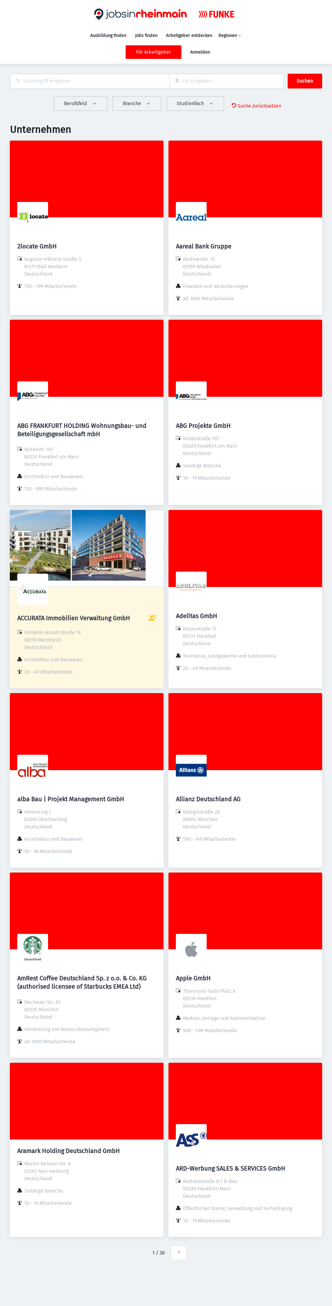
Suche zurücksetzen (256, 106)
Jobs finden (146, 35)
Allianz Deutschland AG (208, 799)
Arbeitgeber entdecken (189, 35)
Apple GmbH (193, 978)
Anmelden (200, 52)
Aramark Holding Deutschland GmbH (68, 1151)
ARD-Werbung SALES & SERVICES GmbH (230, 1168)
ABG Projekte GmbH (203, 425)
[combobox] (90, 81)
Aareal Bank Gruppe (203, 246)
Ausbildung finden (108, 35)
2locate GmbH (37, 246)
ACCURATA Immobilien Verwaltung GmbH (73, 618)
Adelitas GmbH (196, 616)
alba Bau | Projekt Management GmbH (70, 799)
